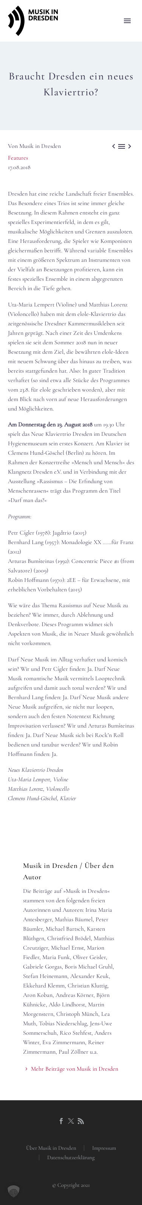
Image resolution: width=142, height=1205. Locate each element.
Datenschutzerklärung (71, 1157)
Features (18, 158)
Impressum (104, 1148)
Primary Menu (127, 21)
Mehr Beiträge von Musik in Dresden (74, 1069)
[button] (13, 1191)
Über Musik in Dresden (51, 1148)
